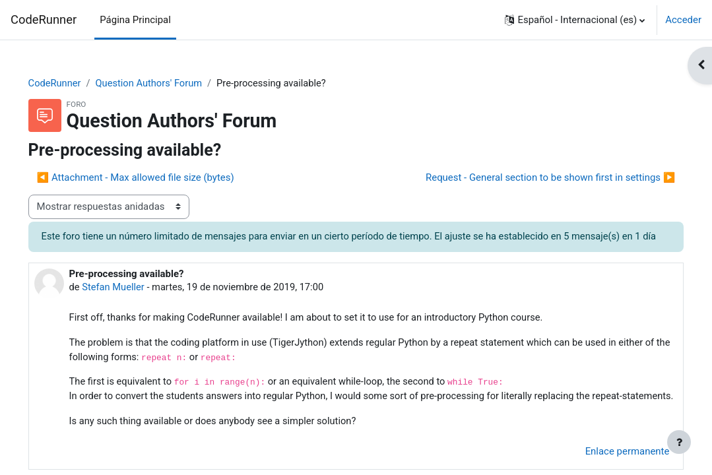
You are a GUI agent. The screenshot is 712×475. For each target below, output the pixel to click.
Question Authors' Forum (169, 84)
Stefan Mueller (132, 303)
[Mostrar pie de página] (679, 442)
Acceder (683, 20)
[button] (575, 20)
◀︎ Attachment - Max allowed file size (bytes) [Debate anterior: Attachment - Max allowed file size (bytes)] (154, 178)
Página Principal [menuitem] (135, 20)
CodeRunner (44, 19)
